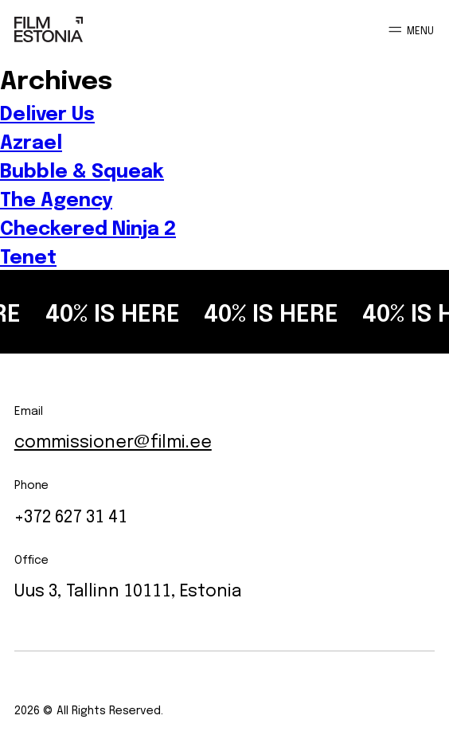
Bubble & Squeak (82, 169)
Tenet (28, 255)
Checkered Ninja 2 (88, 227)
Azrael (31, 141)
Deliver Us (47, 112)
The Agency (56, 198)
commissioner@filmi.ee (113, 439)
